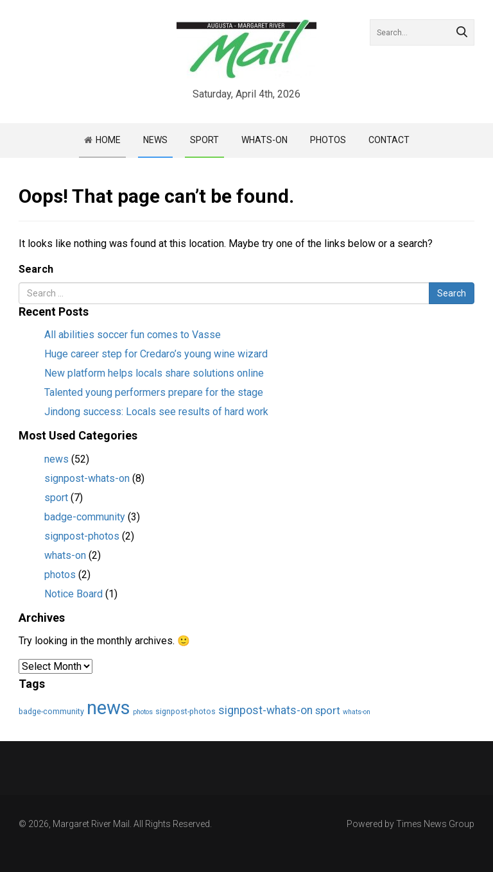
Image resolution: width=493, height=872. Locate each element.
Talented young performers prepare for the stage (153, 392)
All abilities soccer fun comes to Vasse (132, 335)
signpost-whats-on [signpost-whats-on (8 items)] (265, 710)
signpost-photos (81, 536)
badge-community (84, 517)
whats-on (65, 555)
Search (36, 269)
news (56, 459)
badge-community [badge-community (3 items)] (51, 711)
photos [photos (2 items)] (143, 712)
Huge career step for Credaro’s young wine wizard (156, 354)
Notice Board (73, 594)
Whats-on (264, 140)
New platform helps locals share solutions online (154, 373)
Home (108, 140)
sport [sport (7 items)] (327, 710)
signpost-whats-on (87, 478)
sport (56, 498)
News (155, 140)
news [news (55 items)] (108, 708)
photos (60, 575)
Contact (389, 140)
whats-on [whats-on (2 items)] (356, 712)
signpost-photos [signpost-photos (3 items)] (185, 711)
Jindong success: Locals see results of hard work (156, 412)
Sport (204, 140)
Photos (328, 140)
